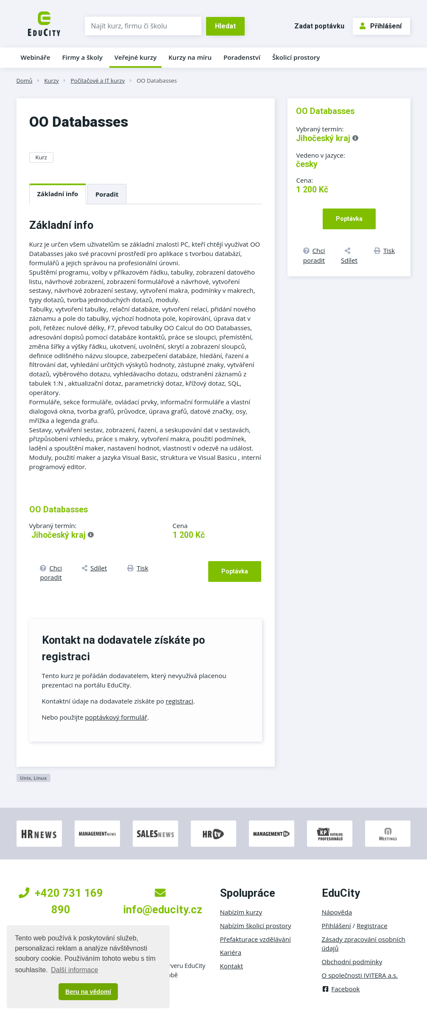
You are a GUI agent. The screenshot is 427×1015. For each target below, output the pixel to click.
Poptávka (234, 571)
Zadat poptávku (319, 26)
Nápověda (337, 912)
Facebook (341, 988)
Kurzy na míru (190, 57)
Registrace (372, 925)
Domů (25, 80)
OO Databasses (157, 80)
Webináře (35, 57)
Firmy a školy (82, 57)
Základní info (57, 193)
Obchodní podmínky (352, 961)
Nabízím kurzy (241, 912)
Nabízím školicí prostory (255, 925)
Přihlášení (381, 26)
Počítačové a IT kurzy (98, 80)
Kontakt (231, 966)
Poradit (106, 194)
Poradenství (241, 57)
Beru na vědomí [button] (88, 991)
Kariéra (231, 952)
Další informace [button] (74, 969)
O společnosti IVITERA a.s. (360, 975)
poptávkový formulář (116, 717)
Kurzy (51, 80)
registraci (179, 701)
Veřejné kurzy (135, 57)
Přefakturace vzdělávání (255, 939)
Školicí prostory (296, 57)
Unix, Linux (33, 778)
